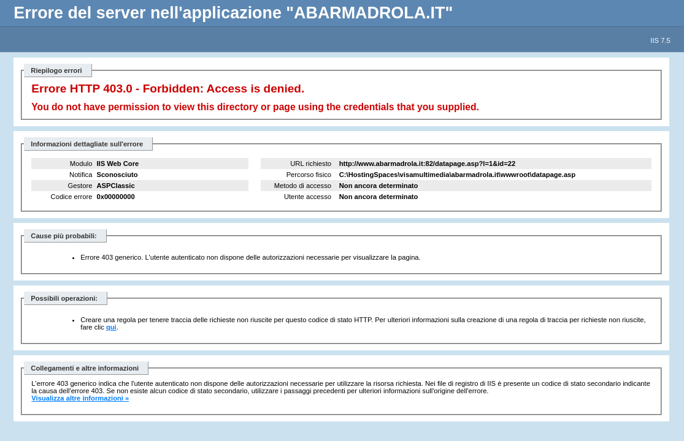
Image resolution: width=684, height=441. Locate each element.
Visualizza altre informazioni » (80, 398)
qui (111, 327)
